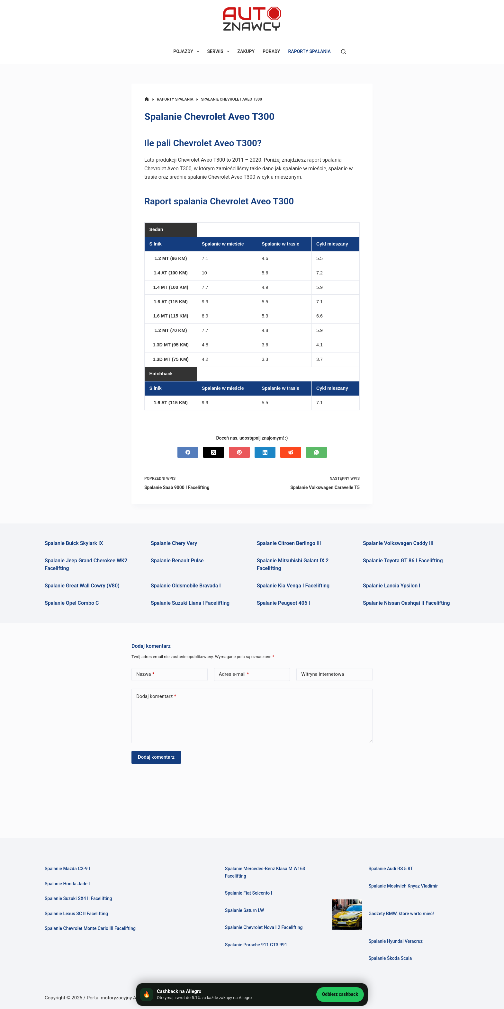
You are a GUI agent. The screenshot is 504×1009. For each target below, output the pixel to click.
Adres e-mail (234, 674)
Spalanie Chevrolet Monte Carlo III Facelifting (93, 928)
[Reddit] (290, 452)
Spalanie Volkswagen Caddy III (398, 543)
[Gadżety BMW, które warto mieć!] (347, 914)
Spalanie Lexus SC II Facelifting (78, 913)
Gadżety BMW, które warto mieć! (403, 913)
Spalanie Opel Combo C (72, 603)
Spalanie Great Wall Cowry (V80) (82, 586)
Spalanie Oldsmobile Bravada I (186, 586)
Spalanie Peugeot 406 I (283, 603)
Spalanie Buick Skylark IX (74, 543)
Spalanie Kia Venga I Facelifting (293, 586)
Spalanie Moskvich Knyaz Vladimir (405, 886)
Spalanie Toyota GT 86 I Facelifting (403, 561)
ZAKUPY (246, 51)
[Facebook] (187, 452)
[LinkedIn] (265, 452)
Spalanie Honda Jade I (69, 884)
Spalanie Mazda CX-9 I (69, 868)
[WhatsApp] (316, 452)
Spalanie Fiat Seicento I (250, 893)
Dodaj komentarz (156, 696)
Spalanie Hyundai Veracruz (397, 941)
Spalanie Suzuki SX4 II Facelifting (80, 898)
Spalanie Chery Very (174, 543)
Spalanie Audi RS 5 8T (392, 868)
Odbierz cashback (340, 994)
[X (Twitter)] (213, 452)
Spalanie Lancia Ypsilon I (391, 586)
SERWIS (219, 51)
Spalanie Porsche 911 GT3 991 (258, 945)
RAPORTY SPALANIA (309, 51)
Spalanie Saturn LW (245, 910)
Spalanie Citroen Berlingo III (289, 543)
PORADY (271, 51)
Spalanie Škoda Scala (391, 958)
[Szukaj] (343, 51)
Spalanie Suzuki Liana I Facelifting (190, 603)
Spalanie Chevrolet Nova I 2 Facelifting (266, 927)
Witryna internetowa (322, 674)
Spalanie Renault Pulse (177, 561)
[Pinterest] (239, 452)
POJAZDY (187, 51)
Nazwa (145, 674)
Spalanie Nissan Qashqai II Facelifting (406, 603)
